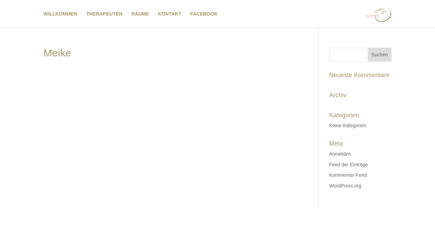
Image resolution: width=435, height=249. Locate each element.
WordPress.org (345, 185)
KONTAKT (169, 14)
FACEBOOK (203, 14)
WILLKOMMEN (60, 14)
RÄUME (140, 14)
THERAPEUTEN (104, 14)
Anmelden (340, 154)
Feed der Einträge (348, 164)
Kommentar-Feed (348, 175)
